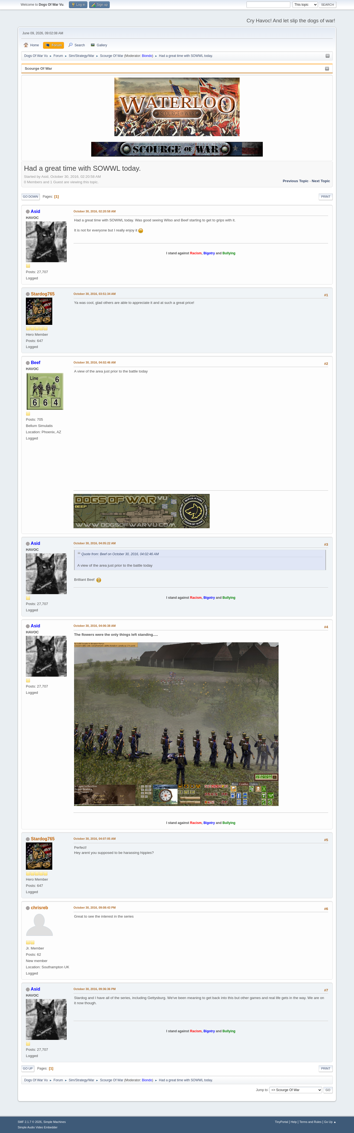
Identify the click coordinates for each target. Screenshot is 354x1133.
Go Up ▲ (330, 1121)
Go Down (30, 196)
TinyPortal (281, 1121)
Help (294, 1121)
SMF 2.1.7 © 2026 (30, 1121)
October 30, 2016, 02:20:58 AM (95, 211)
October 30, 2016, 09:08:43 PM (95, 907)
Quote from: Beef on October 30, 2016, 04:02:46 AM (120, 554)
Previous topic (296, 181)
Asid (35, 211)
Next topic (321, 181)
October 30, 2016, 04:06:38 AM (95, 625)
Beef (35, 362)
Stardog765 (42, 294)
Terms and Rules (311, 1121)
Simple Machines (54, 1121)
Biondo (147, 56)
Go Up (28, 1068)
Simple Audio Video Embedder (37, 1127)
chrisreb (39, 907)
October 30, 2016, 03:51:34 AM (95, 293)
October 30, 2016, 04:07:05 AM (95, 838)
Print (325, 196)
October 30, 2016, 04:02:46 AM (95, 362)
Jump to (262, 1090)
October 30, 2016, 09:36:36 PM (95, 989)
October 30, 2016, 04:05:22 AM (95, 543)
